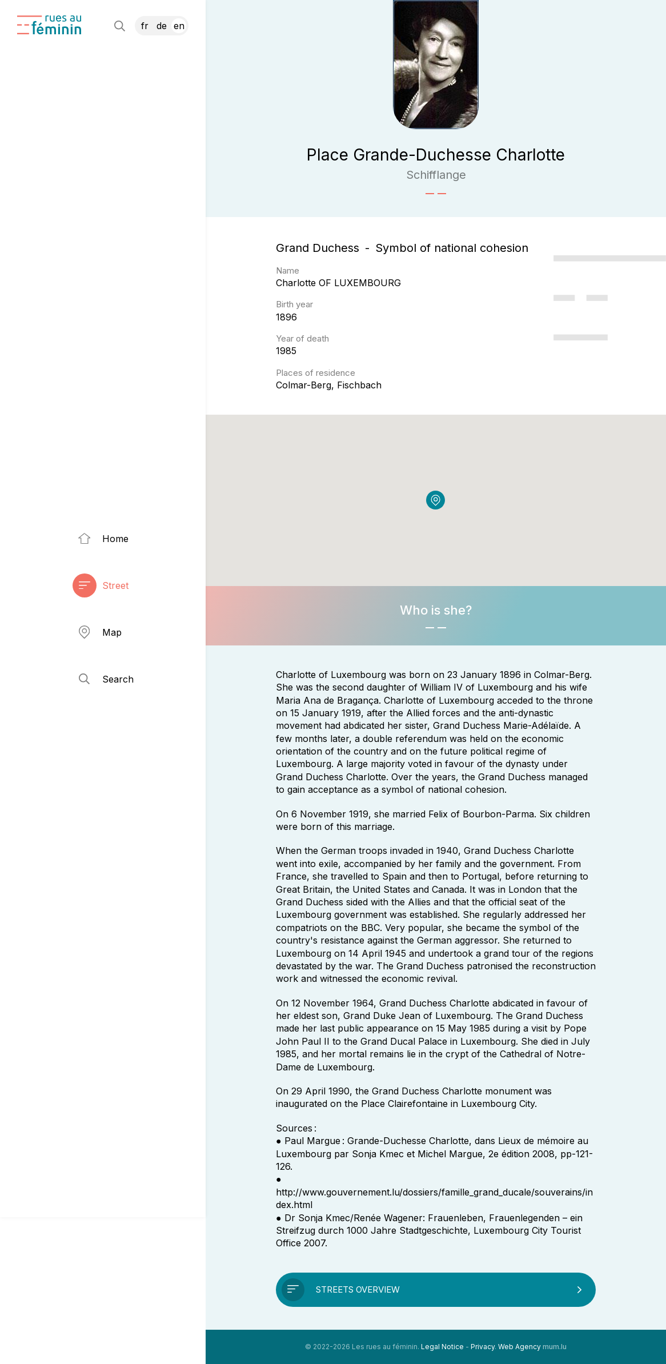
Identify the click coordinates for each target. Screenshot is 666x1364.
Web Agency (519, 1346)
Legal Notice (442, 1346)
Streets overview (358, 1289)
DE (162, 25)
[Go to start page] (49, 24)
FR (145, 25)
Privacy (483, 1346)
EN (179, 25)
